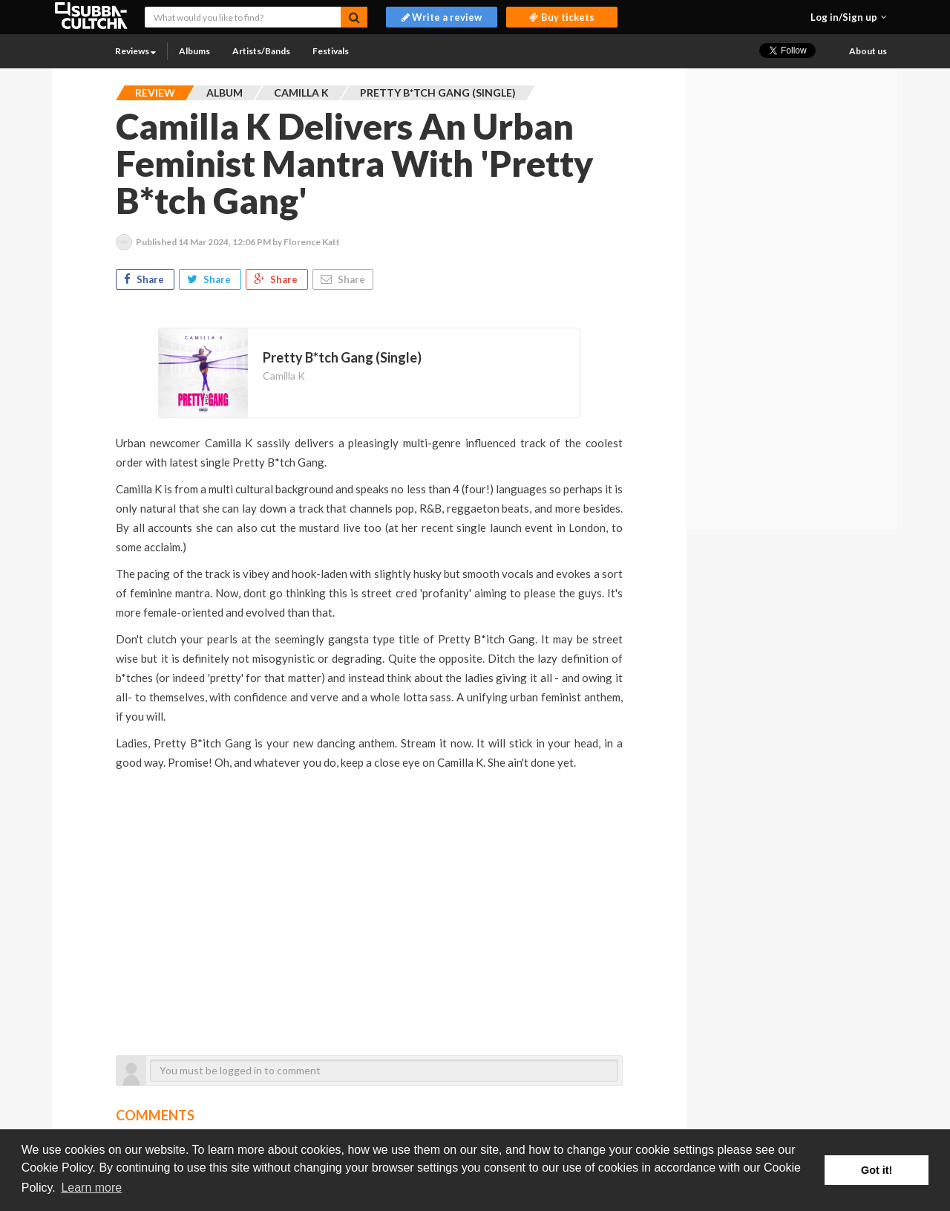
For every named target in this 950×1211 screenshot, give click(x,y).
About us (868, 50)
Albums (194, 50)
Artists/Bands (261, 50)
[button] (848, 17)
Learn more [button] (91, 1187)
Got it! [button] (876, 1170)
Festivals (330, 50)
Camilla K (284, 375)
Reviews (135, 50)
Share (145, 279)
